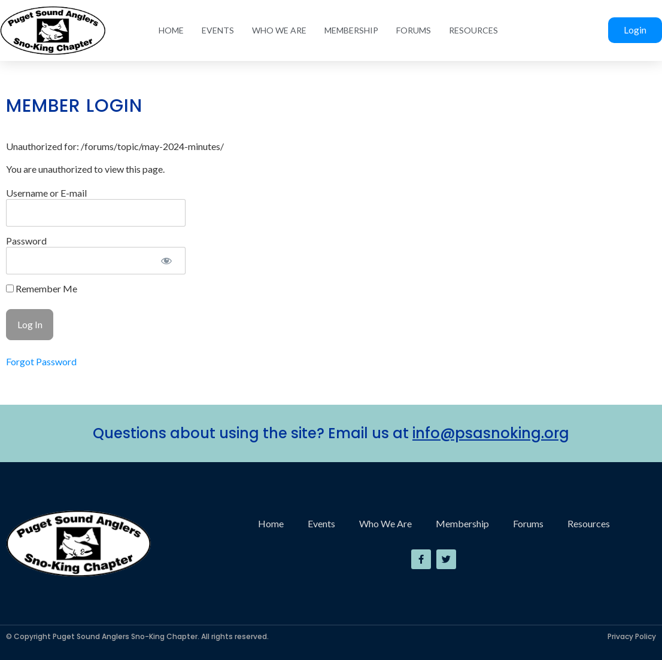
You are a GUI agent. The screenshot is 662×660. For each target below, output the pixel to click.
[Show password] (166, 260)
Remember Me (41, 289)
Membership (351, 30)
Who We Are (279, 30)
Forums (413, 30)
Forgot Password (41, 361)
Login (635, 30)
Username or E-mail (46, 192)
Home (171, 30)
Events (218, 30)
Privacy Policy (632, 636)
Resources (473, 30)
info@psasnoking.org (490, 433)
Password (26, 240)
